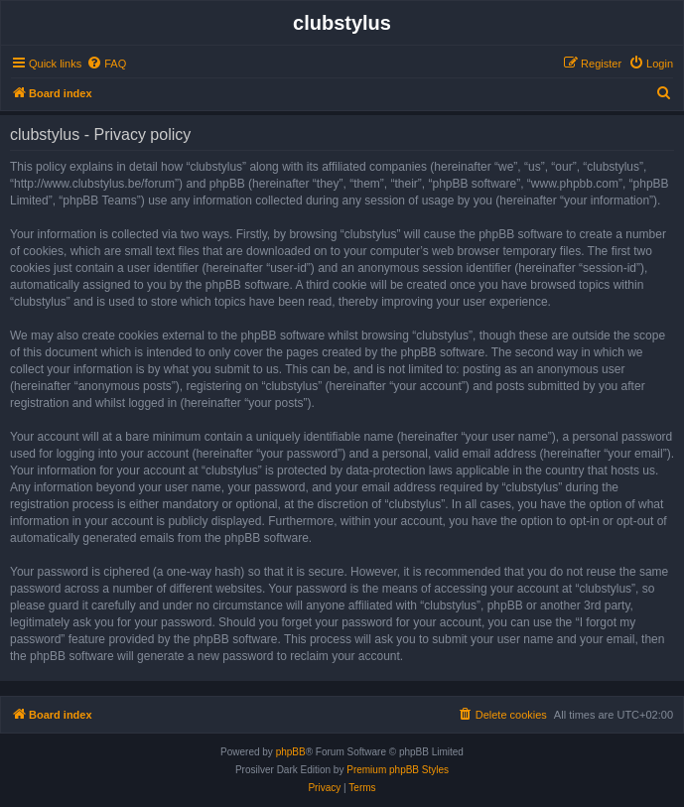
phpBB (291, 751)
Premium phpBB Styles (397, 769)
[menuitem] (106, 63)
